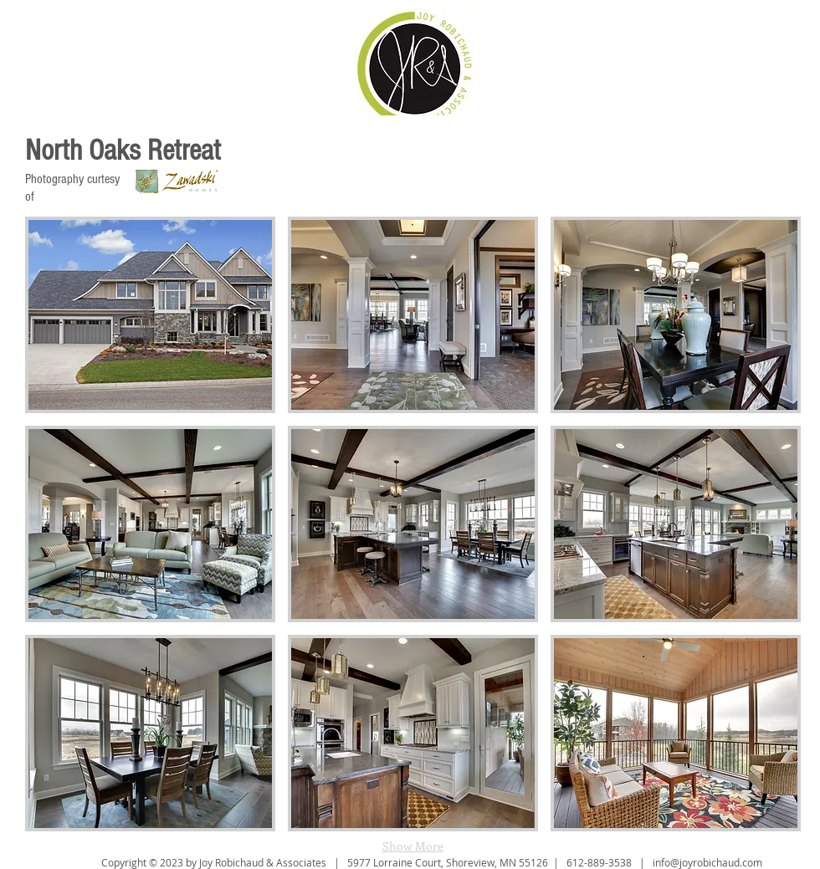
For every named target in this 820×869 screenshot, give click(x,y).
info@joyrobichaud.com (707, 862)
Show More (412, 846)
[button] (150, 315)
